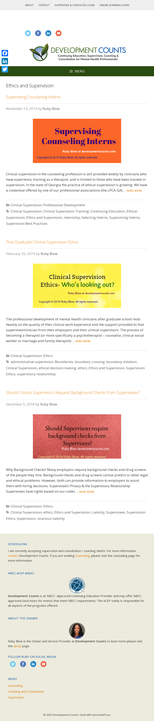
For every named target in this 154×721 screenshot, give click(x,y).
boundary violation (121, 361)
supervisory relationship (36, 374)
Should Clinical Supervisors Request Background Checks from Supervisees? (73, 392)
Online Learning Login (114, 5)
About (29, 5)
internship (72, 217)
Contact (44, 5)
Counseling (15, 686)
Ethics (48, 355)
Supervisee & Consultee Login (75, 5)
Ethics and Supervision (44, 217)
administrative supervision (32, 361)
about (17, 646)
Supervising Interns (124, 217)
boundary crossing (90, 361)
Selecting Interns (95, 217)
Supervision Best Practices (26, 223)
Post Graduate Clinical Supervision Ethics (42, 242)
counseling (82, 556)
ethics (82, 368)
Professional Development (64, 205)
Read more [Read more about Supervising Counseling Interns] (134, 190)
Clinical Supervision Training (66, 211)
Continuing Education (107, 211)
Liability (98, 512)
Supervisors (26, 518)
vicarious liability (51, 518)
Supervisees (115, 512)
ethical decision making (57, 368)
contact (13, 556)
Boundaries (64, 361)
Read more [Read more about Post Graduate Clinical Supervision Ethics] (83, 341)
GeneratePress (101, 715)
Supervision (16, 697)
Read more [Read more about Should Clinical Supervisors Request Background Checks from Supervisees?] (86, 491)
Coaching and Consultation (26, 691)
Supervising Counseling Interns (33, 97)
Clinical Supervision (26, 205)
